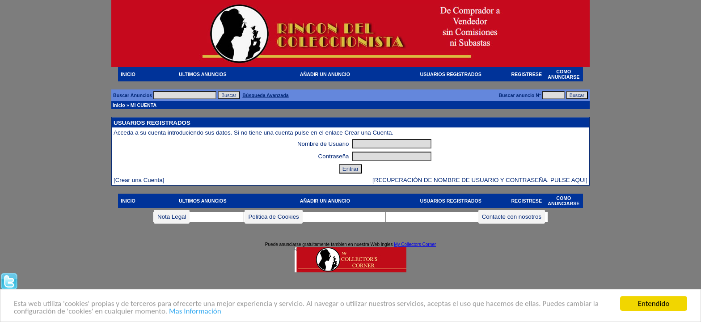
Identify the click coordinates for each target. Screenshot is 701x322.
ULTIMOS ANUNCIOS (203, 74)
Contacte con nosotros (511, 216)
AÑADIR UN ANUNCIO (325, 74)
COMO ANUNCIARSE (563, 74)
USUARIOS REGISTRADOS (450, 74)
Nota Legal (171, 216)
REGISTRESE (526, 74)
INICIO (128, 74)
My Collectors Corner (415, 244)
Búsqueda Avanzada (265, 95)
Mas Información (195, 312)
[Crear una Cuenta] (139, 180)
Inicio (119, 105)
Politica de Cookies (273, 216)
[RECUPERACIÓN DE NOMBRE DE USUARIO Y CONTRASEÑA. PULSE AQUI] (479, 180)
